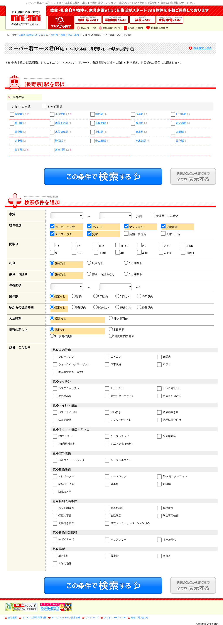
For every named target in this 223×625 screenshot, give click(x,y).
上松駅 (99, 132)
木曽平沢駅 (61, 123)
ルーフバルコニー (118, 460)
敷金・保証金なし (101, 274)
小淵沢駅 (60, 114)
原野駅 (19, 132)
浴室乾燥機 (62, 420)
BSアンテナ (62, 436)
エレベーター (63, 476)
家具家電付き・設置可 (68, 372)
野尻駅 (59, 140)
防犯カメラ (62, 492)
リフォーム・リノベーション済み (127, 523)
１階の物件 (62, 563)
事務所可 (165, 508)
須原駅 (180, 132)
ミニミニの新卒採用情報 (34, 617)
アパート (95, 226)
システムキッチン (66, 388)
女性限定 (113, 516)
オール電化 (166, 540)
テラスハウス (61, 233)
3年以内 (101, 296)
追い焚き (113, 412)
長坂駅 (19, 114)
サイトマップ (91, 617)
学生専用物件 (168, 516)
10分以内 (102, 307)
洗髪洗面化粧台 (169, 420)
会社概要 (12, 617)
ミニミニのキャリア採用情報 (66, 617)
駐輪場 (164, 484)
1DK (99, 245)
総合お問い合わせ (140, 617)
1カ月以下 (133, 263)
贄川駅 (19, 123)
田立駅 (180, 140)
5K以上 (188, 252)
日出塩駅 (181, 114)
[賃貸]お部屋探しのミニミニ (33, 35)
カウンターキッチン (119, 396)
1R (55, 245)
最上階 (111, 556)
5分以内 (79, 307)
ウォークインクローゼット (71, 364)
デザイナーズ (63, 540)
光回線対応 (166, 436)
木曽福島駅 (61, 132)
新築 (77, 296)
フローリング (63, 357)
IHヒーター (114, 388)
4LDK (165, 252)
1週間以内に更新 (121, 336)
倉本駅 (140, 132)
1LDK (122, 245)
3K (55, 252)
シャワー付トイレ (118, 420)
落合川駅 (60, 149)
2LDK (187, 245)
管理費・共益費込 (164, 215)
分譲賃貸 (169, 226)
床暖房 (164, 357)
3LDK (100, 252)
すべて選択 (52, 106)
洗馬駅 (140, 114)
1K (76, 245)
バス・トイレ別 (65, 412)
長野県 (54, 35)
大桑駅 (19, 140)
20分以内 (145, 307)
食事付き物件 (63, 523)
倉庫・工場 (171, 233)
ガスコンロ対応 (169, 396)
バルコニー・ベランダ (68, 460)
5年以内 (123, 296)
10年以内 (145, 296)
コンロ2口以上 (168, 388)
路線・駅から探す (70, 35)
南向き (164, 556)
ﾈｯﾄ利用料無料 (64, 444)
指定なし (58, 263)
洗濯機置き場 (168, 412)
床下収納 (113, 364)
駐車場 (111, 484)
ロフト (164, 364)
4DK (143, 252)
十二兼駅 (100, 140)
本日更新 (116, 329)
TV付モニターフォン (172, 476)
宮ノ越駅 (181, 123)
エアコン (113, 357)
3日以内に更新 (62, 336)
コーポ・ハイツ (63, 226)
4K (120, 252)
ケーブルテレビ (117, 436)
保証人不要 (62, 516)
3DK (77, 252)
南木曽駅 (141, 140)
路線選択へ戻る (202, 48)
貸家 (93, 233)
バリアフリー (115, 540)
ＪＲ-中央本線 (21, 106)
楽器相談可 (114, 508)
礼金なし (95, 263)
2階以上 (60, 556)
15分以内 (123, 307)
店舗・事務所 (135, 233)
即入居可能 (118, 318)
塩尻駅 (99, 114)
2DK (164, 245)
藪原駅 (140, 123)
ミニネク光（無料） (119, 444)
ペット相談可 (63, 508)
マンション (134, 226)
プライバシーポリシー (115, 617)
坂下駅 (19, 149)
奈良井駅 (100, 123)
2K (142, 245)
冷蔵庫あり (62, 396)
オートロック (115, 476)
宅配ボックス (63, 484)
